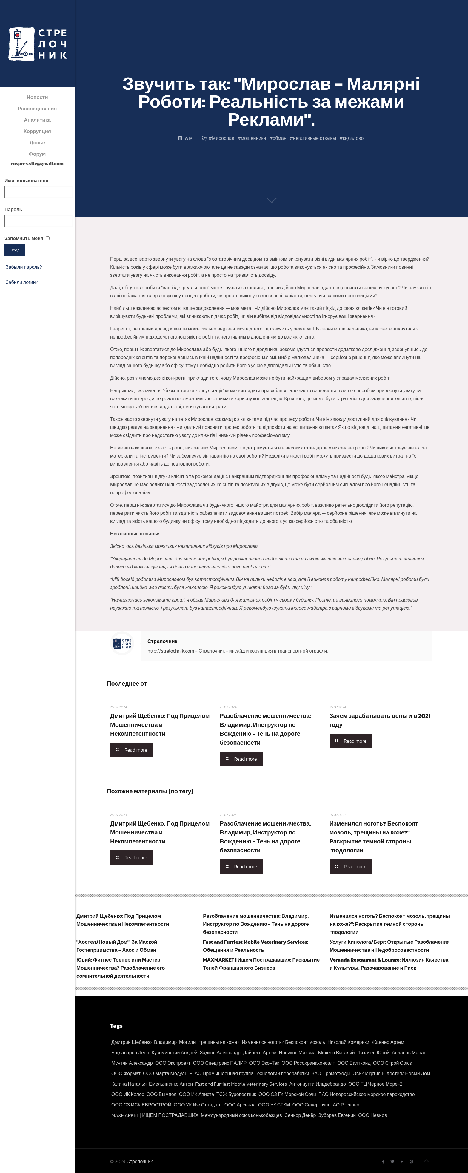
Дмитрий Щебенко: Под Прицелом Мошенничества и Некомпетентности (160, 724)
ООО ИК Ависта (196, 1094)
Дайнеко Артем (259, 1052)
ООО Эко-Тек (264, 1063)
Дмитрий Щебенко (131, 1042)
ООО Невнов (372, 1115)
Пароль (13, 209)
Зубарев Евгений (337, 1115)
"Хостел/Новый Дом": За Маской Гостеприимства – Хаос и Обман (116, 946)
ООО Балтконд (353, 1063)
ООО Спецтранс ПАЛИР (220, 1063)
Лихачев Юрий (373, 1052)
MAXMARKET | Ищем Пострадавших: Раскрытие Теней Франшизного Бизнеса (261, 964)
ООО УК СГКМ (274, 1104)
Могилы (187, 1042)
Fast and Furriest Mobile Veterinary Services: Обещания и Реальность (255, 946)
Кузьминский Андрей (175, 1052)
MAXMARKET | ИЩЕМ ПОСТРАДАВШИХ (154, 1115)
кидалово (353, 138)
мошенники (253, 138)
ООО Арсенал (240, 1104)
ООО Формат (126, 1073)
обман (279, 138)
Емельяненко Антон (171, 1083)
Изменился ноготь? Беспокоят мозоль (283, 1042)
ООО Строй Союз (392, 1063)
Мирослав (223, 138)
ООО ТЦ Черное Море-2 (375, 1083)
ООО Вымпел (162, 1094)
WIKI (189, 138)
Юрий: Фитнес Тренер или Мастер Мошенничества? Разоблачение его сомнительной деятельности (120, 968)
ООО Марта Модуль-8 (167, 1073)
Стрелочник (162, 641)
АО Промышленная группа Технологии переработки (252, 1073)
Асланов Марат (409, 1052)
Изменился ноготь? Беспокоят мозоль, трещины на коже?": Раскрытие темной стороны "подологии (374, 837)
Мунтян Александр (132, 1063)
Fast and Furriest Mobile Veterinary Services (241, 1083)
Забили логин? (22, 282)
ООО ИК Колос (127, 1094)
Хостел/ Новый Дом (408, 1073)
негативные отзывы (314, 138)
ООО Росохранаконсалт (308, 1063)
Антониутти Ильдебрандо (317, 1083)
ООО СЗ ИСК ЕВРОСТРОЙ (141, 1104)
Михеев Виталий (336, 1052)
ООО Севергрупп (311, 1104)
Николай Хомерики (348, 1042)
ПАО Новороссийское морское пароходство (366, 1094)
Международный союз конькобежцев (241, 1115)
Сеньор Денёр (300, 1115)
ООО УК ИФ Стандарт (198, 1104)
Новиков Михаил (297, 1052)
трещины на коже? (219, 1042)
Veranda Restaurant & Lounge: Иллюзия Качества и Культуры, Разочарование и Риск (389, 964)
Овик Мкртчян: (368, 1073)
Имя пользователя (26, 180)
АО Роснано (346, 1104)
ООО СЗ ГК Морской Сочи (287, 1094)
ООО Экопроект (172, 1063)
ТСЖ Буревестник (236, 1094)
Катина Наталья (129, 1083)
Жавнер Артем (388, 1042)
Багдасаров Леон (130, 1052)
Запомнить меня (23, 238)
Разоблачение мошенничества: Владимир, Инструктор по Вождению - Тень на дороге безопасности (265, 729)
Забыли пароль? (24, 267)
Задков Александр (220, 1052)
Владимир (165, 1042)
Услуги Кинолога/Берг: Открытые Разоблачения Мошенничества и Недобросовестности (390, 946)
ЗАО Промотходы (331, 1073)
